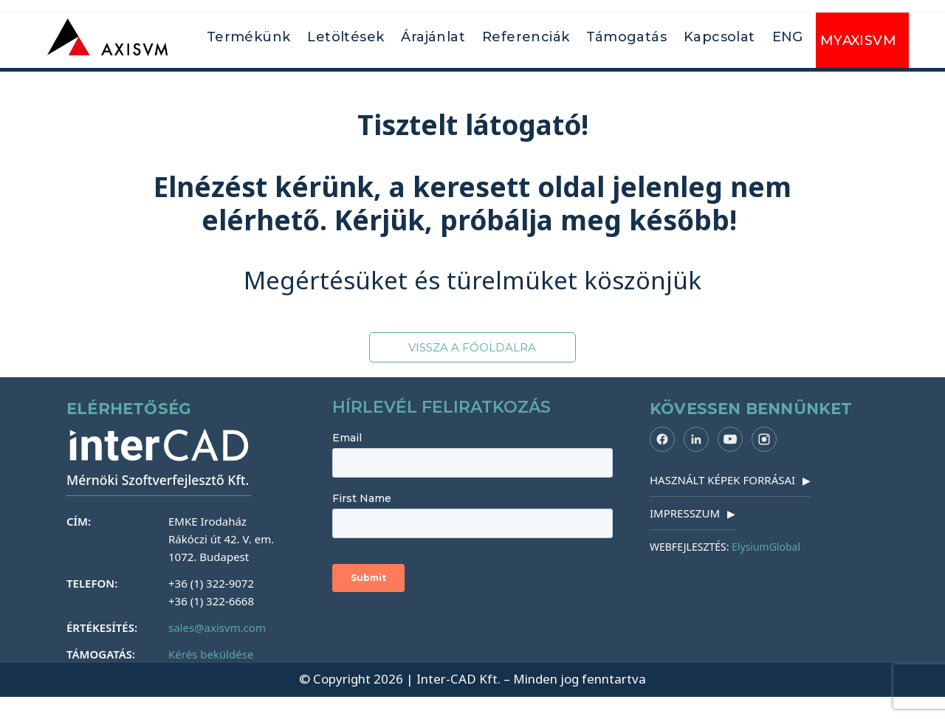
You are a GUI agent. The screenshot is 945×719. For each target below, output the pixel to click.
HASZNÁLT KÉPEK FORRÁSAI (730, 479)
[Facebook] (662, 439)
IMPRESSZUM (692, 513)
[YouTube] (730, 439)
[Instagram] (764, 439)
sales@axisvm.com (217, 627)
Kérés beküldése (210, 654)
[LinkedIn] (696, 439)
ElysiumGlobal (766, 547)
